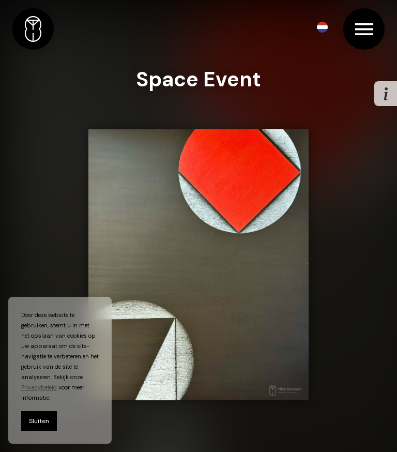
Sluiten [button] (39, 421)
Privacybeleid (39, 387)
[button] (322, 27)
